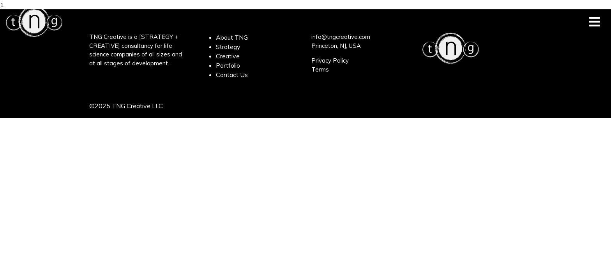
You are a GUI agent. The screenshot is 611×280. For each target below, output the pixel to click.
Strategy (228, 47)
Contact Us (232, 75)
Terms (320, 69)
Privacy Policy (330, 60)
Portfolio (228, 65)
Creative (228, 56)
